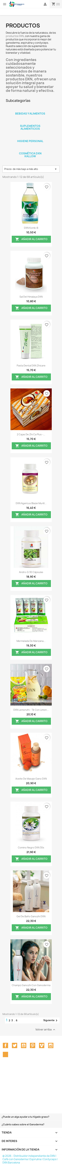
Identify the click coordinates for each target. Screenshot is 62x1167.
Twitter (14, 1045)
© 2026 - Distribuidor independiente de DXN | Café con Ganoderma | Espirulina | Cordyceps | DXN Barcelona (30, 1159)
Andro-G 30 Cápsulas (31, 572)
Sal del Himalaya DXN (31, 296)
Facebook (5, 1045)
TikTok (5, 1054)
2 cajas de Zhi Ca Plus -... (31, 434)
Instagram (50, 1045)
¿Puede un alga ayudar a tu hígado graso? (25, 1116)
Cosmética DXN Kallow (30, 155)
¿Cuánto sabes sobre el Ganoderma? (23, 1124)
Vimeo (41, 1045)
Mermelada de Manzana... (31, 641)
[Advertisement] (31, 1090)
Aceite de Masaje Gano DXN (31, 778)
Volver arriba (45, 1029)
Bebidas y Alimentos (30, 113)
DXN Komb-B (31, 227)
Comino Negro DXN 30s (31, 847)
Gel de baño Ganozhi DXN (31, 916)
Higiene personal (30, 141)
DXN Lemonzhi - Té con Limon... (31, 709)
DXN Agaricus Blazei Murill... (31, 503)
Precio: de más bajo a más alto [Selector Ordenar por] (31, 169)
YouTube (23, 1045)
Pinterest (32, 1045)
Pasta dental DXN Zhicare (31, 365)
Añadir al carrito (31, 239)
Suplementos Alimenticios (30, 127)
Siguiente (51, 1020)
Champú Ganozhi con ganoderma (31, 985)
